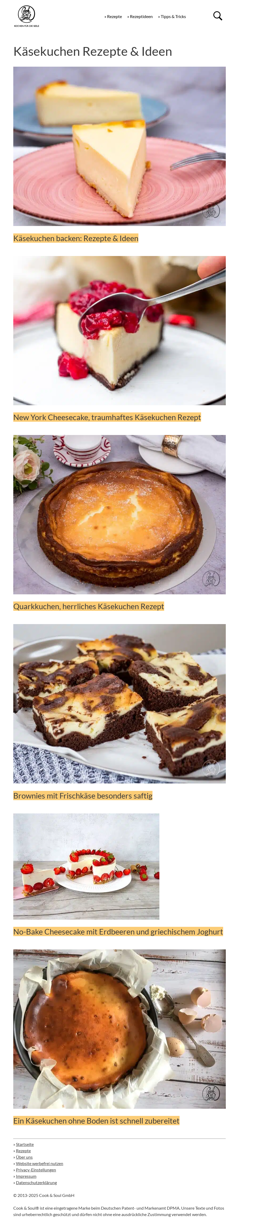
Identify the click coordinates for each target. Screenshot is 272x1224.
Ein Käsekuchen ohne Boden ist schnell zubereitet (96, 1120)
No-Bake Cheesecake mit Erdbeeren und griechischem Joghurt (118, 931)
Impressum (26, 1176)
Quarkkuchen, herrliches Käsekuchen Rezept (88, 606)
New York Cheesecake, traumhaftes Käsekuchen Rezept (107, 417)
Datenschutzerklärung (36, 1182)
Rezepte (23, 1150)
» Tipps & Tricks (172, 16)
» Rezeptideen (140, 16)
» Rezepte (113, 16)
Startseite (25, 1144)
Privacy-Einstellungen (36, 1169)
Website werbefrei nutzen (39, 1163)
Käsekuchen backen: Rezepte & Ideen (75, 238)
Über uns (24, 1156)
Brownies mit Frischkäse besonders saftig (82, 795)
